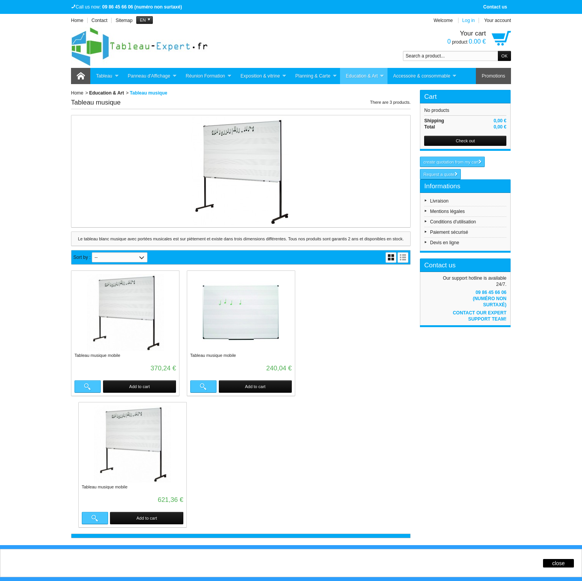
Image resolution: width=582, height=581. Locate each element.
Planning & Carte (316, 76)
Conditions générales (376, 450)
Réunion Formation (209, 76)
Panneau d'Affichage (152, 76)
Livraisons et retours (200, 436)
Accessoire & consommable (425, 76)
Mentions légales (447, 211)
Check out (465, 140)
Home (77, 93)
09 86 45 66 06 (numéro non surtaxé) (489, 298)
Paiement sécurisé (449, 232)
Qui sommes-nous (372, 436)
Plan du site (191, 456)
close (558, 563)
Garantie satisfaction (200, 443)
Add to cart (139, 386)
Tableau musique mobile (97, 355)
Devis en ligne (444, 242)
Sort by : (82, 257)
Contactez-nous (370, 456)
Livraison (439, 201)
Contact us (495, 7)
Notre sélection (282, 456)
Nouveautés (279, 443)
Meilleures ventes (285, 450)
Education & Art (365, 76)
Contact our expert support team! (479, 316)
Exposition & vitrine (263, 76)
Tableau (107, 76)
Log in (468, 20)
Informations (442, 186)
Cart (430, 96)
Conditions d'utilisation (453, 222)
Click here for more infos (129, 514)
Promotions (493, 76)
